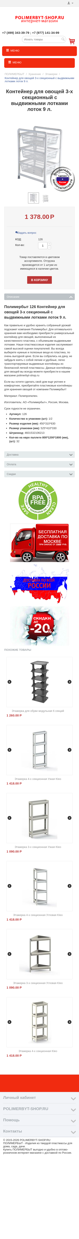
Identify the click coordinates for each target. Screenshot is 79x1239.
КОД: (18, 239)
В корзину (39, 280)
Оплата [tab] (40, 464)
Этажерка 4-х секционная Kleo (38, 1051)
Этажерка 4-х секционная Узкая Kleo (38, 779)
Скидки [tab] (40, 474)
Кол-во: (20, 245)
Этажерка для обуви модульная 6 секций (38, 710)
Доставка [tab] (40, 454)
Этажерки (51, 74)
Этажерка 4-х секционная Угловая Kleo (38, 915)
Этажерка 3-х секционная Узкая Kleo (38, 847)
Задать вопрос (25, 232)
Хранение (34, 74)
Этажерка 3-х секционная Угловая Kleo (38, 983)
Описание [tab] (40, 296)
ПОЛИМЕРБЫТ (14, 74)
